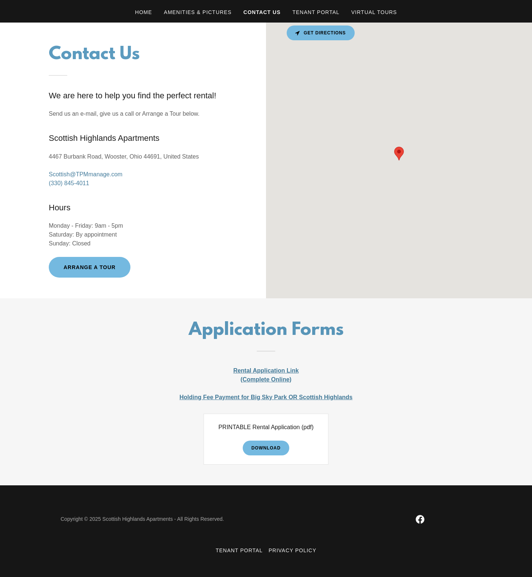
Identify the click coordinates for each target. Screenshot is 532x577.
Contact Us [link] (262, 12)
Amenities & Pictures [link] (198, 12)
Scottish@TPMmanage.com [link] (85, 174)
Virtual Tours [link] (374, 12)
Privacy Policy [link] (292, 550)
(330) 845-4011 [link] (69, 183)
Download (266, 448)
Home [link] (143, 12)
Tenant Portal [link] (315, 12)
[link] (420, 519)
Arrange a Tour (90, 267)
